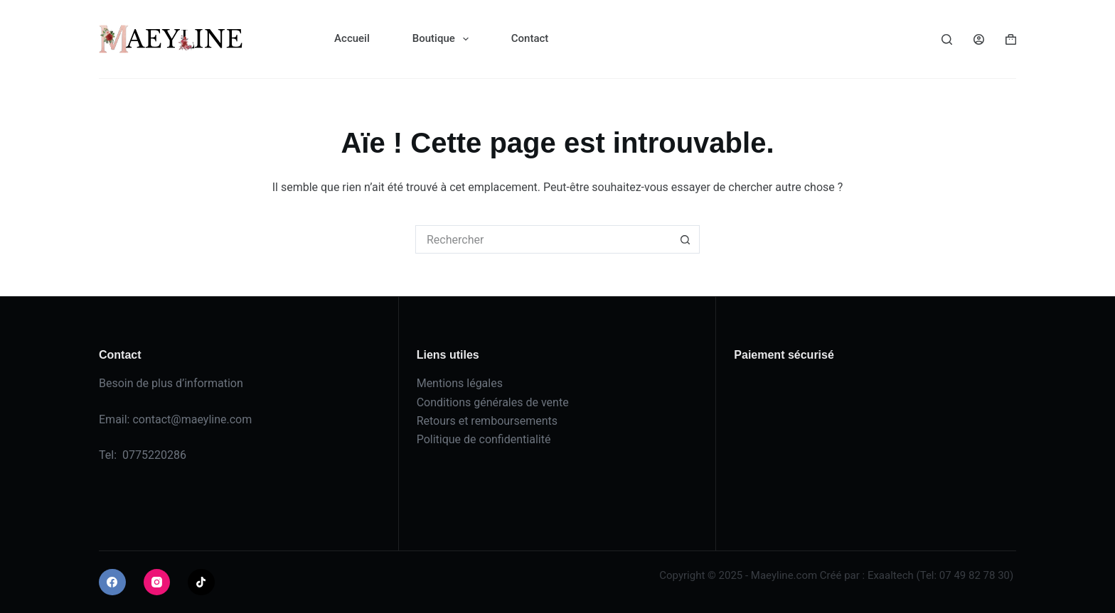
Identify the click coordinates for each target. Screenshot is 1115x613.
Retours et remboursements (487, 421)
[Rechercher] (946, 39)
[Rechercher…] (543, 239)
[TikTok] (201, 582)
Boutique (443, 39)
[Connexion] (978, 39)
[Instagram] (157, 582)
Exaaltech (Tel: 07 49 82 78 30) (940, 575)
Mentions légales (460, 383)
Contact (530, 38)
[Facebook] (112, 582)
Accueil (352, 38)
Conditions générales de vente (493, 402)
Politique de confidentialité (484, 439)
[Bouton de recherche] (685, 239)
